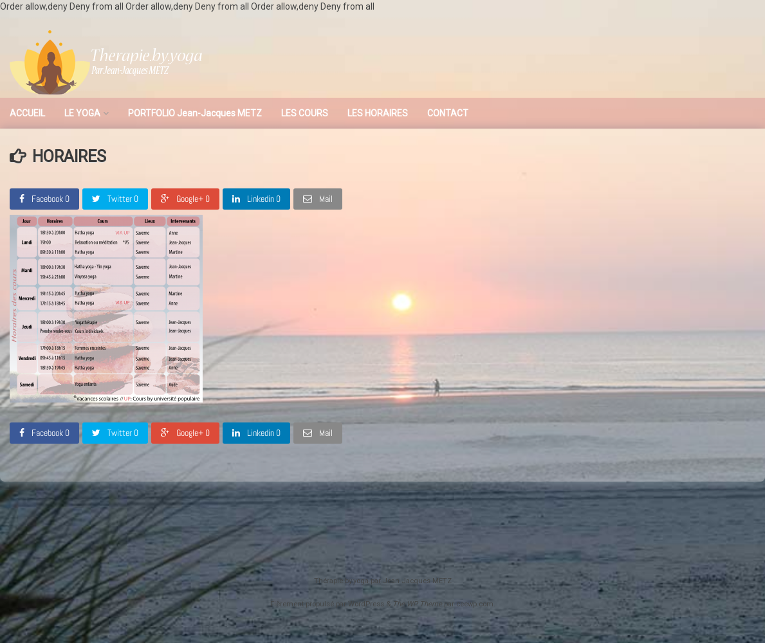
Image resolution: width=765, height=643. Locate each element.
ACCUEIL (27, 113)
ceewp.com (474, 604)
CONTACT (447, 113)
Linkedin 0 (256, 198)
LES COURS (304, 113)
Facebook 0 (44, 198)
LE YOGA (82, 113)
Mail (318, 198)
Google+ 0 (185, 198)
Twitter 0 (115, 198)
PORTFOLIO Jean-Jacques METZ (195, 113)
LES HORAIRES (377, 113)
